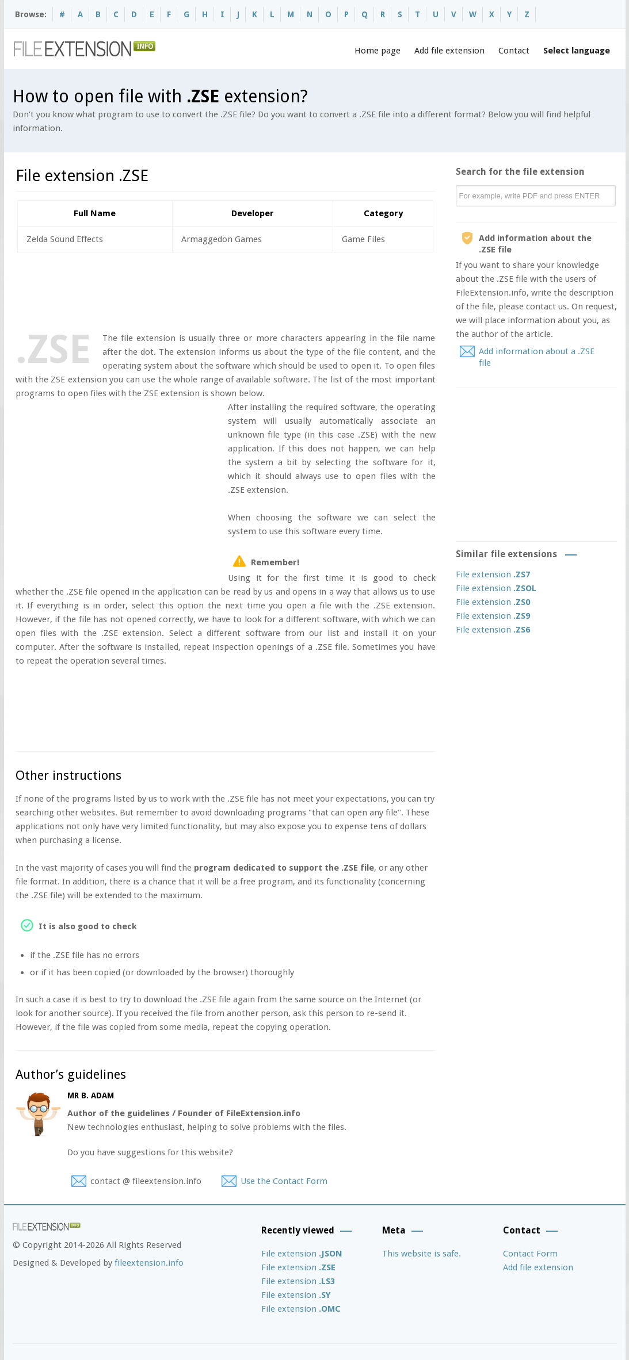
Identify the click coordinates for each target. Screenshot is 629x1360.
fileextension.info (149, 1263)
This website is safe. (421, 1253)
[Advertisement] (225, 290)
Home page (377, 50)
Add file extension (449, 50)
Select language (576, 50)
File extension (493, 574)
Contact (513, 50)
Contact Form (530, 1253)
